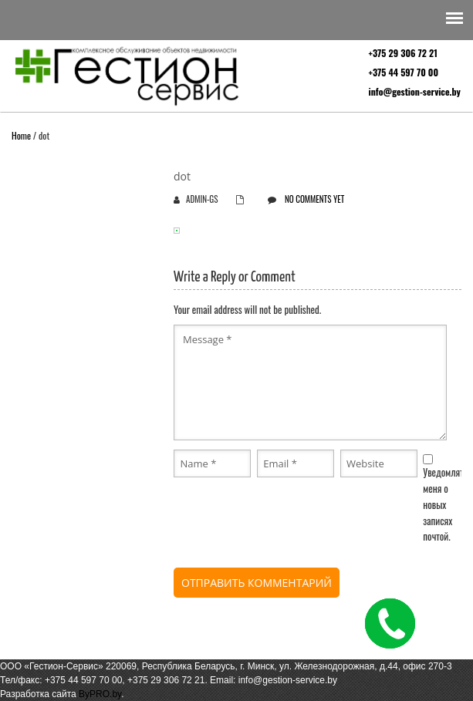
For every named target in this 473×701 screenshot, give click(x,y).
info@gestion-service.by (415, 91)
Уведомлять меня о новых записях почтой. (445, 504)
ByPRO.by (100, 694)
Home (21, 135)
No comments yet (314, 199)
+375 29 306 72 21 (403, 52)
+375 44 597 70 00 (403, 72)
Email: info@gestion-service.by (273, 680)
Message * (310, 382)
